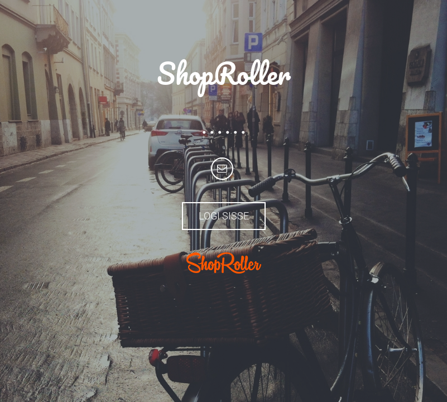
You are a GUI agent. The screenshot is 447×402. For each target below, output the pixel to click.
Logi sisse (224, 216)
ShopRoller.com (223, 263)
